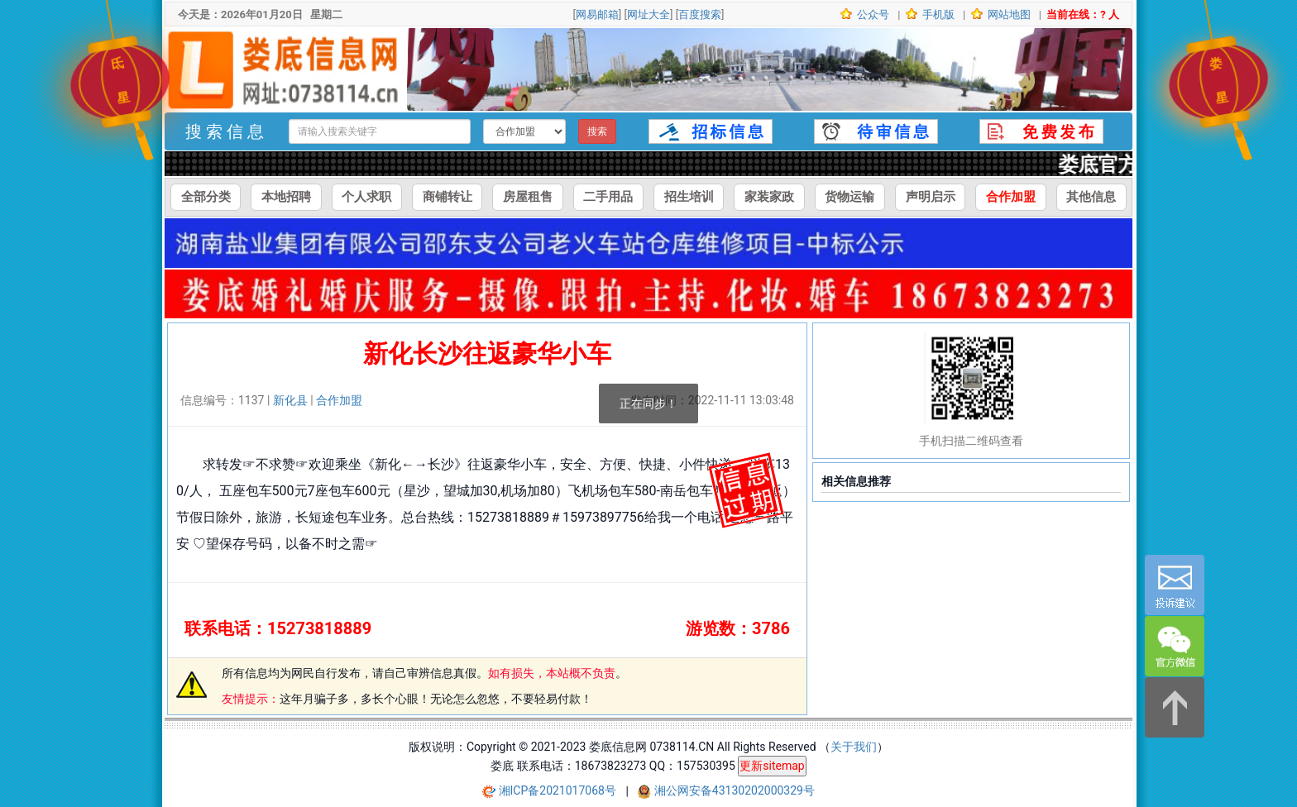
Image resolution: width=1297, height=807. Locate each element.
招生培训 (689, 196)
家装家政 (769, 196)
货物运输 (849, 196)
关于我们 (853, 746)
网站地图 (1008, 14)
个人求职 (366, 196)
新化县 (290, 400)
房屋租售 (528, 196)
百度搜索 (699, 14)
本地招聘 (286, 196)
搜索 (597, 131)
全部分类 (206, 196)
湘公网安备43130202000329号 (734, 791)
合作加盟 (1011, 196)
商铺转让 (447, 196)
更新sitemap (771, 765)
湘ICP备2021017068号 (559, 791)
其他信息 (1091, 196)
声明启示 (930, 196)
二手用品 (608, 196)
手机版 (937, 14)
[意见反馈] (1174, 585)
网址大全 (648, 14)
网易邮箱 (597, 14)
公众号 (871, 14)
